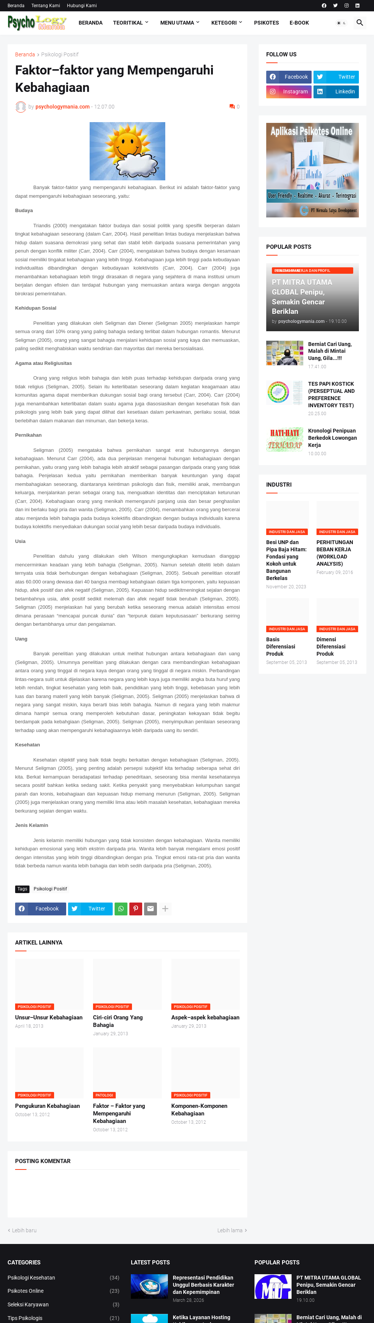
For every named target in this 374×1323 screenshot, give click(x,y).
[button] (341, 23)
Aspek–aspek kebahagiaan (205, 1017)
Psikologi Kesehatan (63, 1278)
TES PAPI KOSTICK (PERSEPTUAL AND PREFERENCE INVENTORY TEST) (331, 394)
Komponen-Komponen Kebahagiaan (199, 1110)
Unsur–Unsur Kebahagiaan (48, 1017)
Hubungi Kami (82, 5)
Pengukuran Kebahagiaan (47, 1106)
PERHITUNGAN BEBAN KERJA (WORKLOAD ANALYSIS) (335, 553)
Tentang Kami (45, 5)
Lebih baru (24, 1230)
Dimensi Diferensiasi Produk (331, 646)
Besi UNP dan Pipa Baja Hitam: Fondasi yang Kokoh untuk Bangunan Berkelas (286, 560)
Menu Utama (177, 23)
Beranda (16, 5)
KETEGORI (224, 23)
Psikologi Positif (60, 54)
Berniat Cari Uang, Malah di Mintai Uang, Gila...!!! (330, 351)
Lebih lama (230, 1230)
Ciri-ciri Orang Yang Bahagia (118, 1021)
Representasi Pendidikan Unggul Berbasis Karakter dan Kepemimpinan (203, 1285)
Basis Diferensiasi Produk (280, 646)
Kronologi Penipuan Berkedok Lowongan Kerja (332, 438)
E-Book (299, 23)
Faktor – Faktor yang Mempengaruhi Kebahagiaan (119, 1114)
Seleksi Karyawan (63, 1305)
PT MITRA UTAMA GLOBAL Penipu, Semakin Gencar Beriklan (328, 1285)
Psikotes (266, 23)
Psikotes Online (63, 1291)
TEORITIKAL (128, 23)
